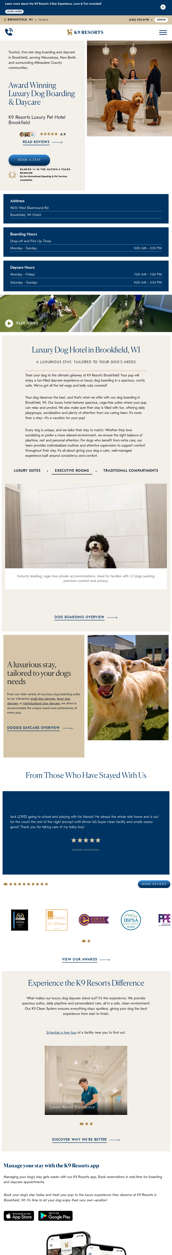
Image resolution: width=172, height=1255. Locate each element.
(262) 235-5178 (139, 20)
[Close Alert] (163, 8)
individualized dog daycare (41, 703)
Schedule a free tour (61, 1032)
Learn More (14, 11)
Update (43, 20)
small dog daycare (42, 699)
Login (161, 20)
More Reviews (154, 884)
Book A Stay (29, 160)
